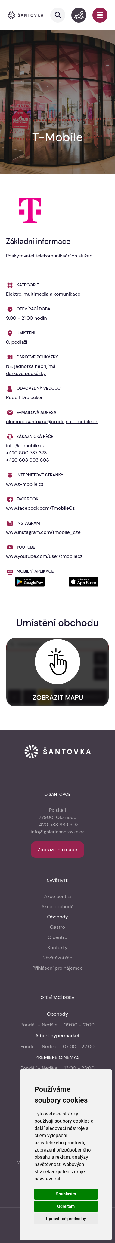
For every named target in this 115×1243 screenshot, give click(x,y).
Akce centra (57, 896)
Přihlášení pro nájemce (57, 968)
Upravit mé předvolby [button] (66, 1218)
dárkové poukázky (26, 373)
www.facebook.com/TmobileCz (40, 508)
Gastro (57, 927)
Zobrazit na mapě (57, 849)
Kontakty (57, 947)
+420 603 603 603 (27, 460)
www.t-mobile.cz (24, 484)
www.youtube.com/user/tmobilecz (44, 556)
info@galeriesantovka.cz (58, 832)
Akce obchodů (57, 906)
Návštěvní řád (57, 958)
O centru (57, 937)
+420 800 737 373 (26, 453)
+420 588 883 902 (57, 824)
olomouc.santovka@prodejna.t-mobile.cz (52, 421)
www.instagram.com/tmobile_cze (43, 532)
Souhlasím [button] (66, 1194)
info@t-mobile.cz (25, 445)
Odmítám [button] (66, 1206)
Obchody (57, 917)
